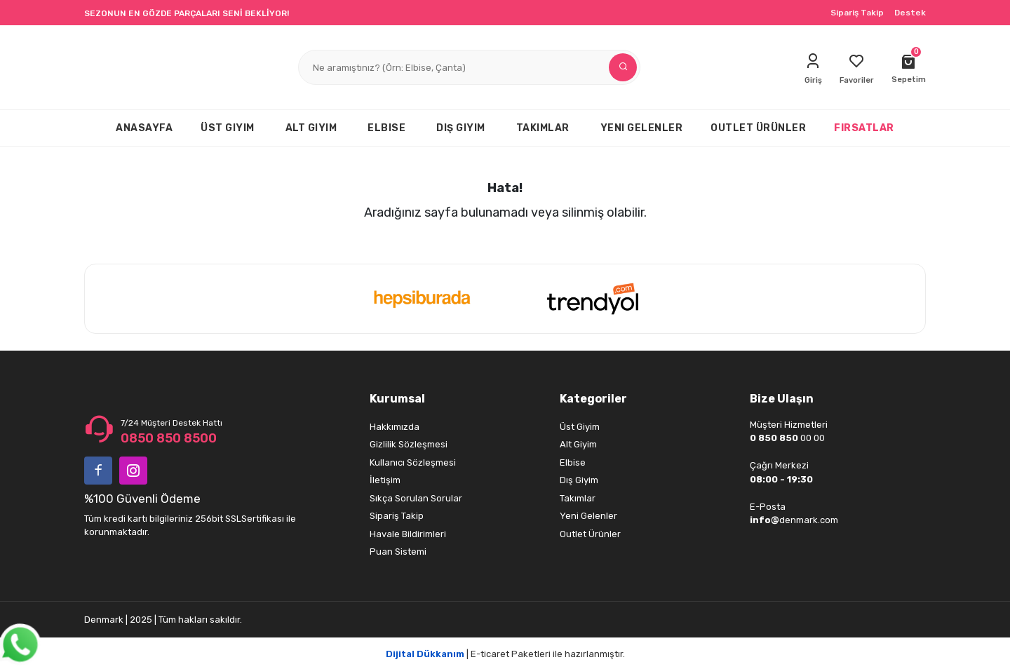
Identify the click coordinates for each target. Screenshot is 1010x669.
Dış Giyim (579, 480)
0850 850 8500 (169, 438)
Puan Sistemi (398, 551)
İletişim (385, 480)
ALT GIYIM (311, 128)
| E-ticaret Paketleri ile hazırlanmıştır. (505, 654)
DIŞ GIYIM (460, 128)
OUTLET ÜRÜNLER (758, 128)
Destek (910, 13)
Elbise (573, 462)
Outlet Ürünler (590, 534)
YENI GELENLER (641, 128)
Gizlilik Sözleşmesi (408, 444)
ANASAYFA (144, 128)
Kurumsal (397, 398)
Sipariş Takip (857, 13)
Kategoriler (593, 398)
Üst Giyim (580, 426)
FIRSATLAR (864, 128)
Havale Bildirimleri (408, 534)
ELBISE (386, 128)
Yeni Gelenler (588, 516)
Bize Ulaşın (782, 398)
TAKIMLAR (543, 128)
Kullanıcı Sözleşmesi (413, 462)
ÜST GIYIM (228, 128)
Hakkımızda (394, 426)
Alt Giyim (578, 444)
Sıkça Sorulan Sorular (416, 498)
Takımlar (577, 498)
